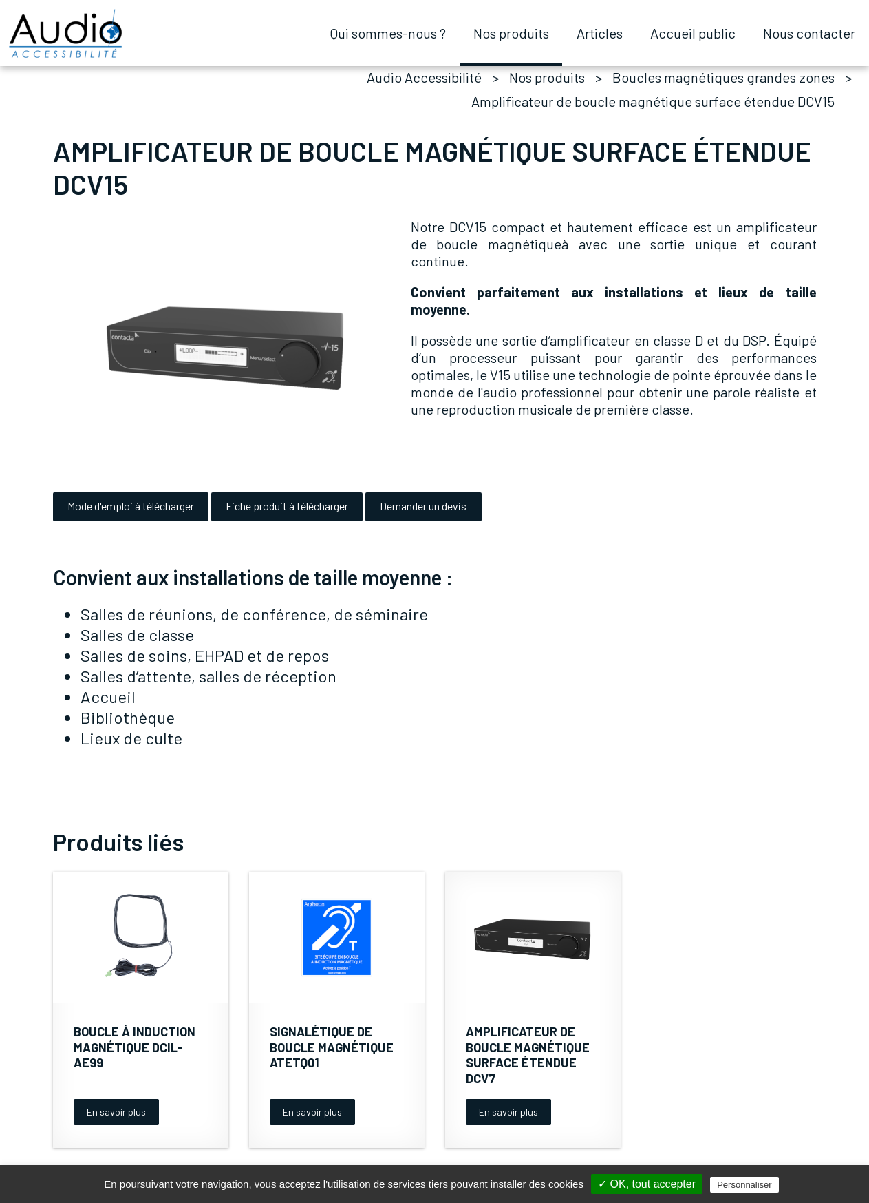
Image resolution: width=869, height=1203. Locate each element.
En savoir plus (116, 1112)
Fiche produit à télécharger (287, 505)
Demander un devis (423, 505)
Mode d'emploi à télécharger (130, 505)
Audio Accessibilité (424, 77)
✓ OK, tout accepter (647, 1184)
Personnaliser (744, 1185)
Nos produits (547, 77)
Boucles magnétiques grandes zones (723, 77)
